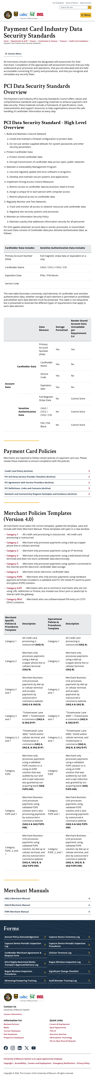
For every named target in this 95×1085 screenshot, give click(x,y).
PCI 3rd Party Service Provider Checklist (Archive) (31, 478)
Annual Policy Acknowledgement (22, 941)
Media (6, 1034)
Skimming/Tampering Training (21, 987)
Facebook (6, 1055)
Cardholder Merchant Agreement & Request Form (23, 959)
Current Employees (12, 1037)
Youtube (33, 1055)
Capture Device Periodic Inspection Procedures (68, 950)
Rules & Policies (72, 3)
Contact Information (13, 1021)
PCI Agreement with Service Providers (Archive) (30, 484)
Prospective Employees (14, 1044)
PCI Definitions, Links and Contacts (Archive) (29, 491)
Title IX (53, 1037)
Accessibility (20, 1070)
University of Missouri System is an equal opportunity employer (33, 1065)
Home (6, 42)
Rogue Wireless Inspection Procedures (19, 979)
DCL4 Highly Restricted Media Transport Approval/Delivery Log (22, 969)
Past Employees (11, 1041)
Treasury (63, 42)
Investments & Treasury (47, 42)
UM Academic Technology (61, 1044)
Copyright (8, 1070)
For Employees (58, 3)
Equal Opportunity (58, 1034)
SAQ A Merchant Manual (18, 902)
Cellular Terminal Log (60, 957)
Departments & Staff (19, 42)
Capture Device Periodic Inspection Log (24, 950)
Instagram (13, 1055)
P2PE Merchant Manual (17, 916)
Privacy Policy (83, 1070)
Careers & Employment (60, 1031)
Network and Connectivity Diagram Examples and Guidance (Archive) (42, 497)
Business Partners (12, 1031)
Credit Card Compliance (78, 42)
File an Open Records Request (63, 1047)
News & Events (85, 3)
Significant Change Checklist (64, 977)
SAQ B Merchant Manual (18, 909)
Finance (33, 42)
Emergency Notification (64, 1070)
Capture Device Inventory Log (65, 941)
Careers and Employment (39, 1070)
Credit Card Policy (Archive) (19, 472)
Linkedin (20, 1055)
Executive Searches (58, 1041)
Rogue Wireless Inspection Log (65, 967)
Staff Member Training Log (63, 987)
